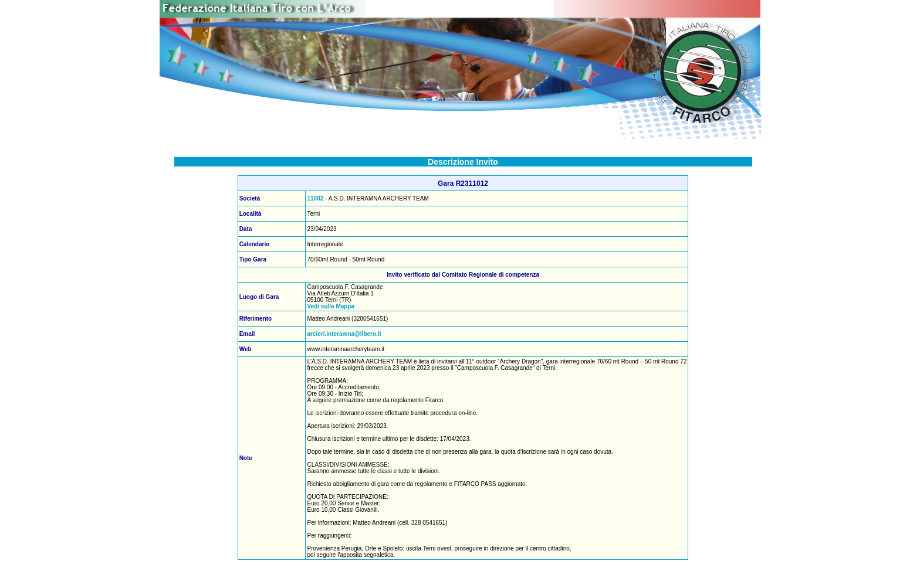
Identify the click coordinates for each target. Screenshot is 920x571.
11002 (315, 198)
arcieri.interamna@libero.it (344, 334)
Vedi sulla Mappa (330, 306)
